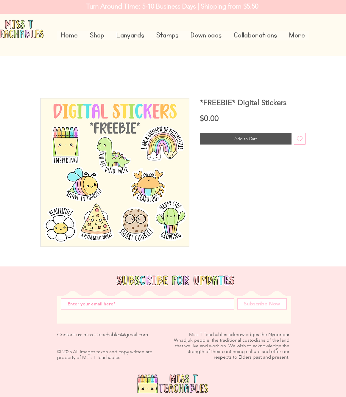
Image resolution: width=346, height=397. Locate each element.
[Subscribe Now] (262, 304)
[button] (97, 35)
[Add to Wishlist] (300, 139)
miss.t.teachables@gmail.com (115, 335)
